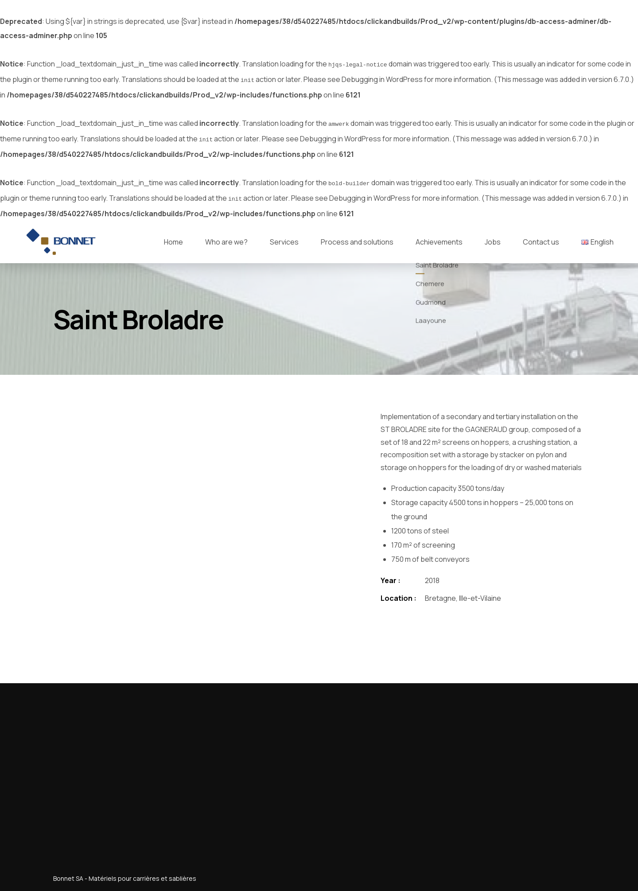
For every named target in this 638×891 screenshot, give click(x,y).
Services (284, 236)
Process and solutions (357, 236)
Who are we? (226, 236)
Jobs (493, 236)
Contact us (541, 236)
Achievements (439, 236)
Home (173, 236)
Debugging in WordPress (382, 78)
